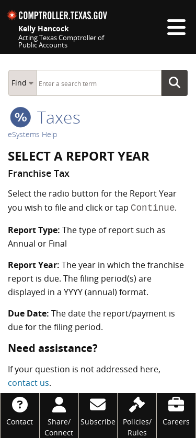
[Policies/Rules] (137, 415)
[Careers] (176, 410)
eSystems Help (32, 134)
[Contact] (20, 410)
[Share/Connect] (59, 415)
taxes (45, 117)
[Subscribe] (98, 410)
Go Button (177, 83)
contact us (28, 382)
